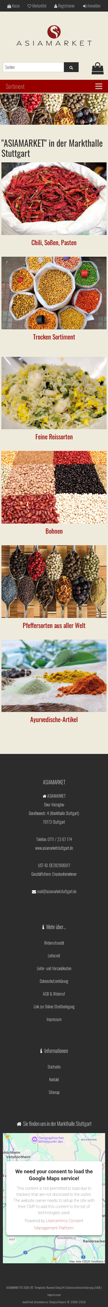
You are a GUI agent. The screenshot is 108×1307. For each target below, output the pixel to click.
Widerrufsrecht (54, 943)
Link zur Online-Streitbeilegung (54, 1006)
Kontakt (54, 1079)
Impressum (54, 1019)
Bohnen (54, 530)
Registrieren (64, 6)
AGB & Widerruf (54, 994)
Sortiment (15, 86)
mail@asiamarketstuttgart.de (56, 891)
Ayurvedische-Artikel (54, 719)
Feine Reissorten (54, 436)
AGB (98, 1287)
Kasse (13, 6)
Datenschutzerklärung (54, 981)
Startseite (54, 1067)
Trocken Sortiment (54, 336)
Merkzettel (36, 6)
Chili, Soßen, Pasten (54, 242)
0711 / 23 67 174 (60, 839)
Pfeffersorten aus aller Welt (54, 625)
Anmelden (91, 6)
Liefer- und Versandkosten (54, 968)
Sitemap (54, 1092)
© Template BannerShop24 (48, 1287)
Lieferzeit (54, 955)
